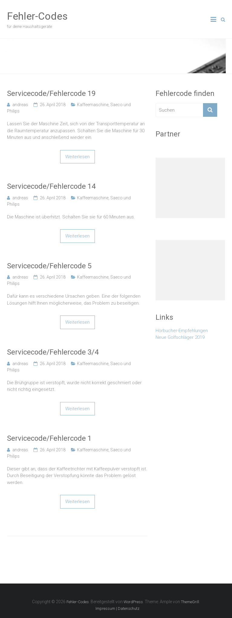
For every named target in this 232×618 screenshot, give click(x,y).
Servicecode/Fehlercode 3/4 (52, 352)
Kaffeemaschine (92, 104)
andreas (20, 104)
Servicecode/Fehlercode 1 (49, 438)
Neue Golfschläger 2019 (180, 337)
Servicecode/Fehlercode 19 (51, 93)
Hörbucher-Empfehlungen (182, 330)
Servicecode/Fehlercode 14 (51, 186)
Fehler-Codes (37, 16)
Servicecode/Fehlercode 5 (49, 266)
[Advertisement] (190, 188)
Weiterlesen (77, 156)
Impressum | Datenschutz (117, 608)
